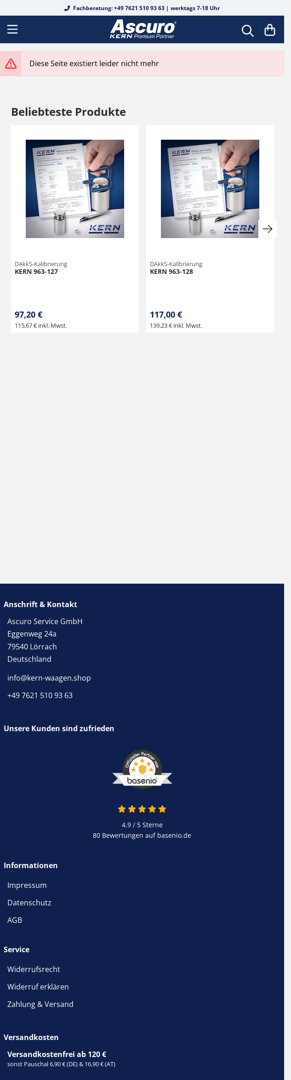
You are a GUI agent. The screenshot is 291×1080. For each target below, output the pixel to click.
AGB (14, 920)
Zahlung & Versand (40, 1004)
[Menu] (13, 29)
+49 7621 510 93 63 (40, 695)
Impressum (27, 885)
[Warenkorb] (269, 29)
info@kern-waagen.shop (49, 678)
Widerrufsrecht (33, 969)
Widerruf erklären (38, 987)
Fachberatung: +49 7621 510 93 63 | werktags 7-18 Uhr (142, 8)
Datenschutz (29, 903)
